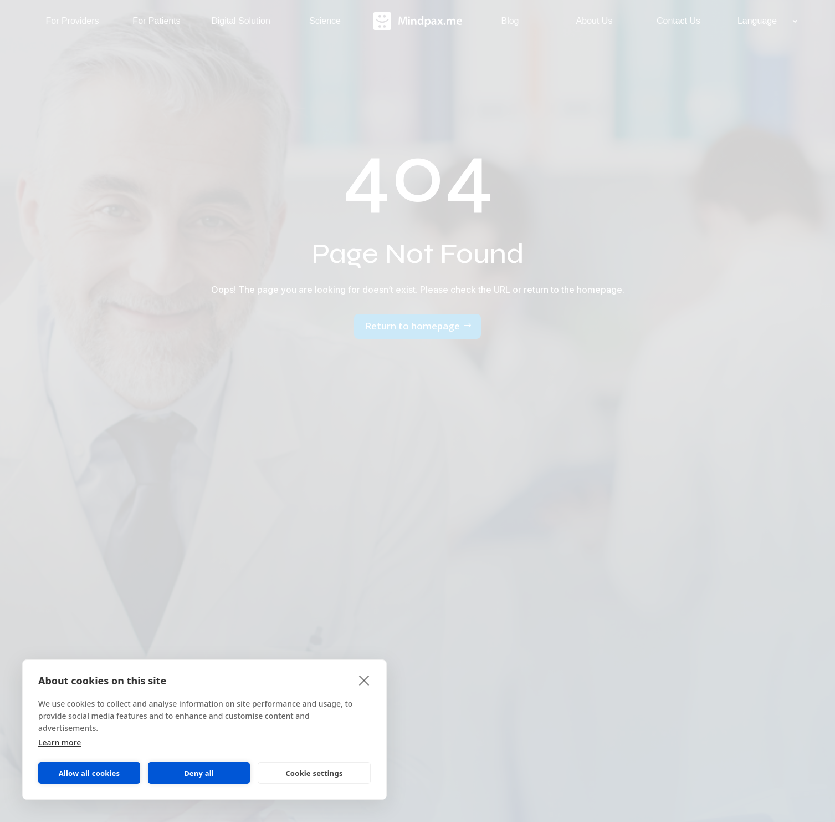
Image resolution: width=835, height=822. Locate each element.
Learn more (59, 742)
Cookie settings (313, 773)
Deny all (199, 773)
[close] (364, 680)
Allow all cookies (89, 773)
